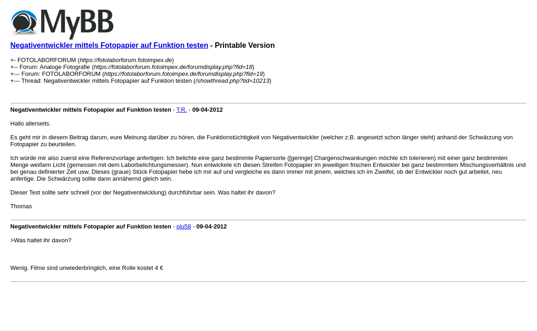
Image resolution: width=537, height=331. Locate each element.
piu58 (183, 226)
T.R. (181, 109)
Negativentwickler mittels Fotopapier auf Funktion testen (109, 45)
